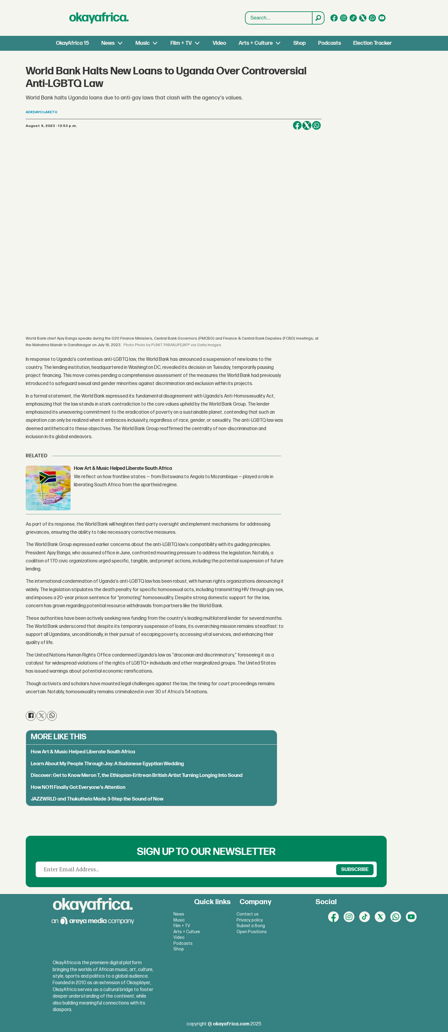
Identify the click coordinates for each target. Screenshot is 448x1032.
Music (142, 43)
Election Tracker (372, 43)
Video (219, 43)
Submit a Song (251, 925)
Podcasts (329, 43)
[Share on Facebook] (297, 125)
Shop (299, 43)
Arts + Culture (256, 43)
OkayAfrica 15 (72, 43)
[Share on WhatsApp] (316, 125)
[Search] (318, 18)
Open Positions (252, 931)
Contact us (248, 914)
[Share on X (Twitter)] (306, 125)
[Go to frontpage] (99, 18)
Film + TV (181, 43)
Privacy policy (250, 920)
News (108, 43)
